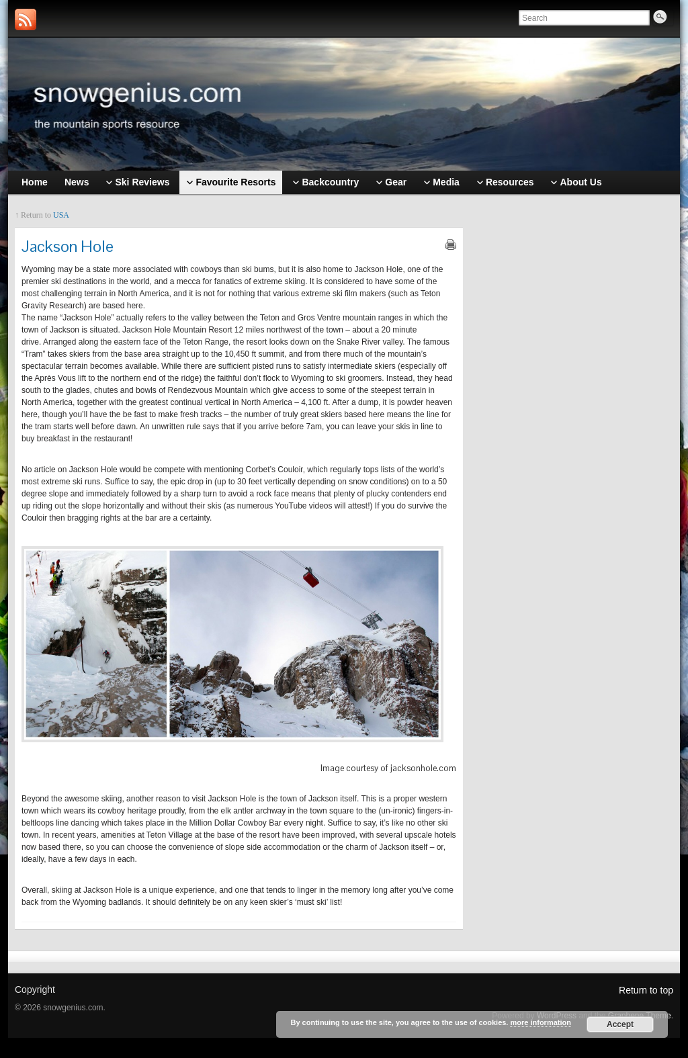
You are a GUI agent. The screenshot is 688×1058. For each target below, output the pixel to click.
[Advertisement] (575, 414)
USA (61, 215)
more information (540, 1022)
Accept (620, 1024)
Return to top (646, 990)
